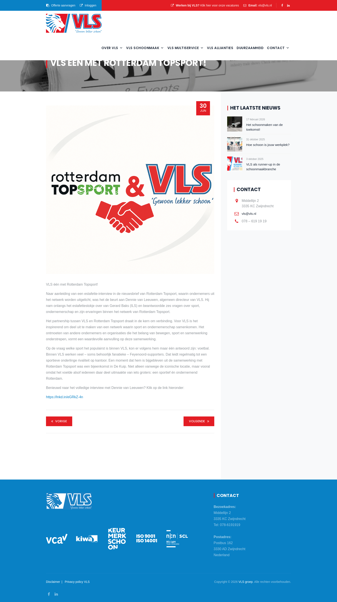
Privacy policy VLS (77, 581)
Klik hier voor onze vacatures (219, 5)
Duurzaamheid (250, 48)
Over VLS (112, 48)
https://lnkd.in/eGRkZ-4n (64, 397)
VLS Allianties (220, 48)
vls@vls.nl (265, 5)
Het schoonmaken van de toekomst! (264, 127)
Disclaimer (53, 581)
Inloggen (88, 5)
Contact (278, 48)
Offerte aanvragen (60, 5)
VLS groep (246, 581)
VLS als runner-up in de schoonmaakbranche (263, 166)
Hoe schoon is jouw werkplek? (268, 145)
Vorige (58, 421)
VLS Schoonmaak (145, 48)
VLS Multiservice (185, 48)
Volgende (199, 421)
